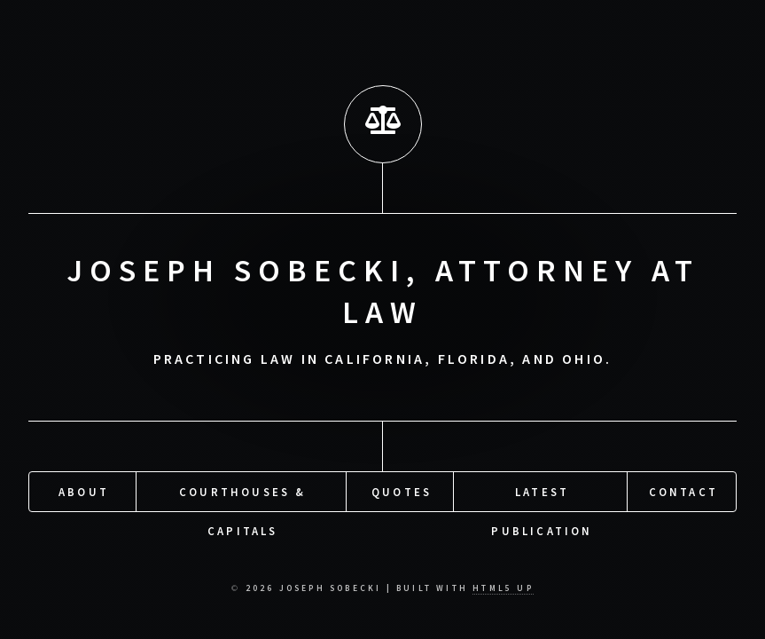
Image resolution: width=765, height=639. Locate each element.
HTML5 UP (503, 588)
